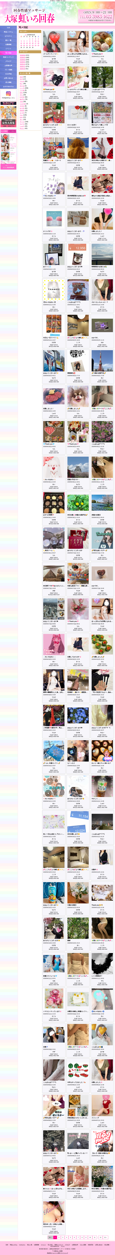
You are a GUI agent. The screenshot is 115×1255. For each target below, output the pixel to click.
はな (21, 92)
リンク (63, 1246)
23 (32, 45)
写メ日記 (8, 53)
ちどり (22, 124)
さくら (22, 121)
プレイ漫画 (8, 70)
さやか (22, 106)
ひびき (22, 97)
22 (30, 45)
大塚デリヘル (8, 165)
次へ (105, 1237)
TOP (8, 27)
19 (21, 45)
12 (21, 43)
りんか (22, 81)
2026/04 (22, 55)
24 (35, 45)
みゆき (22, 110)
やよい (22, 128)
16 (32, 43)
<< (26, 35)
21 (27, 45)
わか (21, 117)
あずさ (22, 99)
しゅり (22, 126)
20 (24, 45)
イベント (8, 49)
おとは (22, 86)
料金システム (8, 32)
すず (21, 79)
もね (21, 101)
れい (21, 83)
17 (35, 43)
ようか (22, 113)
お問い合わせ (8, 78)
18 (38, 43)
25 (38, 45)
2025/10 (22, 69)
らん (21, 115)
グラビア (8, 61)
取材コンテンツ (8, 57)
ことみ (22, 90)
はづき (22, 108)
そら (21, 95)
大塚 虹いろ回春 (58, 1251)
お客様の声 (8, 65)
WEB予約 (8, 74)
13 (24, 43)
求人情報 (8, 82)
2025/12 (22, 64)
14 (27, 43)
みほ (21, 77)
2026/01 (22, 62)
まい (21, 119)
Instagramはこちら (8, 95)
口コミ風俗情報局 (8, 167)
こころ (22, 88)
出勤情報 (8, 44)
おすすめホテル (8, 86)
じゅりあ (23, 104)
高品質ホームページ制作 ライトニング (57, 1253)
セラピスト (8, 36)
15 (30, 43)
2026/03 (22, 57)
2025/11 (22, 66)
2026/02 (22, 60)
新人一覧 (8, 40)
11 (38, 41)
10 (35, 41)
